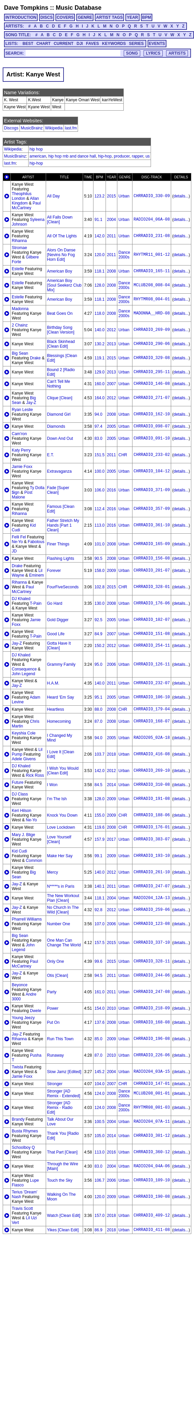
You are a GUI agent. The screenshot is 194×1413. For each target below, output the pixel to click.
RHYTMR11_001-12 (151, 254)
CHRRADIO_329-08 (151, 358)
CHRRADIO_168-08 (151, 1022)
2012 (111, 330)
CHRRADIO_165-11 (151, 271)
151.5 (99, 455)
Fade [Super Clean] (58, 490)
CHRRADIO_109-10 (151, 1180)
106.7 (99, 1180)
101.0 (99, 544)
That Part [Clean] (62, 1152)
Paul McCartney (26, 205)
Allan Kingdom (25, 200)
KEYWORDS (114, 43)
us (148, 156)
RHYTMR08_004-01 (151, 299)
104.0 (99, 1083)
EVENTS (157, 43)
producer (122, 156)
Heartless (55, 709)
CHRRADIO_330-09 (151, 196)
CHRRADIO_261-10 (151, 872)
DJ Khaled (21, 598)
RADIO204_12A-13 (151, 898)
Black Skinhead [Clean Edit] (61, 344)
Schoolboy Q (23, 1147)
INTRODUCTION (20, 17)
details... (181, 196)
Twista (17, 1067)
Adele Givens (24, 759)
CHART (43, 43)
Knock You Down (62, 815)
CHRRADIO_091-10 (151, 438)
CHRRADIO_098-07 (151, 426)
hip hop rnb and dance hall (72, 156)
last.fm (71, 128)
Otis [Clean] (57, 975)
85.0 (98, 1039)
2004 (111, 219)
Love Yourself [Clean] (59, 839)
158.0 (99, 570)
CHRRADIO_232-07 (151, 683)
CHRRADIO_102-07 (151, 619)
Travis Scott (22, 1208)
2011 (111, 236)
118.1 (99, 271)
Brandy (18, 1119)
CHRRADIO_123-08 (151, 924)
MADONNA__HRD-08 (151, 313)
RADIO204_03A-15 (151, 1071)
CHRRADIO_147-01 (151, 1083)
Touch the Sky (59, 1180)
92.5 (98, 619)
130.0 (99, 603)
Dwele (35, 1010)
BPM (146, 17)
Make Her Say (60, 855)
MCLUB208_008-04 (151, 285)
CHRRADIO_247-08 (151, 992)
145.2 (99, 1071)
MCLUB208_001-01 (151, 1093)
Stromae (19, 247)
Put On (53, 1022)
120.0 (99, 254)
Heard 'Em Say (60, 697)
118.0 (99, 313)
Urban (123, 196)
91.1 (98, 219)
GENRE (85, 17)
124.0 (99, 1093)
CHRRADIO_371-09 (151, 490)
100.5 (99, 1121)
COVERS (65, 17)
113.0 (99, 525)
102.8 (99, 587)
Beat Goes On (60, 313)
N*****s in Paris (60, 886)
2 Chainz (20, 325)
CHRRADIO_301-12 (151, 1135)
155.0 (99, 815)
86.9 (98, 1230)
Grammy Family (61, 664)
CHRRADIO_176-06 (151, 603)
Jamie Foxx (22, 466)
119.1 (99, 358)
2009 (111, 570)
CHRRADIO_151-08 (151, 634)
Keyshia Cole (24, 733)
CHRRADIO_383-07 (151, 839)
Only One (55, 961)
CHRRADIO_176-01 (151, 827)
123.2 (99, 196)
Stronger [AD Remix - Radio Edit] (60, 1108)
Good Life (56, 634)
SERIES (136, 43)
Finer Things (58, 544)
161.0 (99, 992)
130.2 (99, 344)
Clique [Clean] (59, 398)
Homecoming (59, 721)
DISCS (46, 17)
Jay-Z (31, 402)
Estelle (18, 269)
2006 (111, 664)
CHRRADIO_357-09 (151, 509)
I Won (52, 784)
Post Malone (22, 494)
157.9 (99, 839)
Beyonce (20, 985)
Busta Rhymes (25, 1131)
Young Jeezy (23, 1017)
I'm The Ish (57, 799)
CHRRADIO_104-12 (151, 471)
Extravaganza (59, 471)
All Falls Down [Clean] (60, 219)
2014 (111, 784)
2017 (111, 839)
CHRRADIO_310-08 (151, 784)
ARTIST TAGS (109, 17)
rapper (137, 156)
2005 (111, 426)
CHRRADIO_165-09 (151, 544)
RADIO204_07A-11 (151, 1121)
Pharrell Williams (27, 919)
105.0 (99, 1135)
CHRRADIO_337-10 (151, 942)
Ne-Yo (17, 541)
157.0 (99, 1215)
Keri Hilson (21, 810)
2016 (111, 490)
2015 (111, 196)
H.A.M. (53, 683)
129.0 (99, 372)
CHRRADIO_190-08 (151, 1196)
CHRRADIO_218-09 (151, 1008)
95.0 (98, 664)
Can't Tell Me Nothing (58, 384)
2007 (111, 383)
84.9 (98, 634)
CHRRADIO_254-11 (151, 645)
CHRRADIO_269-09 (151, 330)
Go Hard (54, 603)
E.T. (50, 455)
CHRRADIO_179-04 (151, 709)
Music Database (79, 7)
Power (53, 1008)
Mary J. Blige (23, 834)
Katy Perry (21, 450)
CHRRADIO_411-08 (151, 1230)
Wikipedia (54, 128)
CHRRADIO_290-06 (151, 344)
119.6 (99, 827)
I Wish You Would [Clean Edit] (63, 770)
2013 (111, 344)
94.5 (98, 975)
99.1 (98, 855)
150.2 (99, 645)
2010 (111, 1008)
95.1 (98, 697)
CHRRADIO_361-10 (151, 525)
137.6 (99, 1022)
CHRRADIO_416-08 (151, 754)
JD (14, 551)
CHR (122, 455)
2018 (111, 754)
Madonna (20, 308)
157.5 (99, 942)
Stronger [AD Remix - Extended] (63, 1093)
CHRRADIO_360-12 (151, 1152)
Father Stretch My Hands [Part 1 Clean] (63, 525)
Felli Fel (19, 537)
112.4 (99, 509)
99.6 (98, 961)
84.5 (98, 784)
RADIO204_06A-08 (151, 219)
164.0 (99, 398)
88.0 (98, 709)
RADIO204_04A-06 (151, 1166)
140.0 (99, 330)
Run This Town (60, 1039)
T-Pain (36, 603)
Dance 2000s (124, 254)
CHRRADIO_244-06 (151, 975)
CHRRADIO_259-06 (151, 909)
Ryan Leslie (22, 409)
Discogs (11, 128)
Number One (58, 924)
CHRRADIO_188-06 (151, 815)
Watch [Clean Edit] (63, 1215)
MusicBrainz (32, 128)
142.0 (99, 236)
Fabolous (36, 541)
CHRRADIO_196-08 (151, 1039)
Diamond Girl (59, 414)
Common (34, 860)
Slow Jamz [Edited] (64, 1071)
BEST (28, 43)
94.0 (98, 414)
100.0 (99, 471)
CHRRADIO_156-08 (151, 558)
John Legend (23, 673)
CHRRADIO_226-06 (151, 1055)
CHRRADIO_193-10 (151, 855)
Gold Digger (58, 619)
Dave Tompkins (26, 7)
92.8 (98, 909)
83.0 (98, 438)
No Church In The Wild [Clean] (63, 910)
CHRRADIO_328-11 (151, 961)
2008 (111, 271)
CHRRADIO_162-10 (151, 414)
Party (51, 992)
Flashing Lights (60, 558)
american (38, 156)
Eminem (36, 575)
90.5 (98, 558)
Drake (35, 358)
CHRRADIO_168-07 (151, 721)
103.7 (99, 754)
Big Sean (20, 353)
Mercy (52, 872)
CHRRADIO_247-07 (151, 886)
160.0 (99, 383)
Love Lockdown (61, 827)
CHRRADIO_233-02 (151, 455)
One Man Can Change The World (64, 942)
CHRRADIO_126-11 (151, 664)
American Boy (59, 271)
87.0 (98, 721)
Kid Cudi (19, 851)
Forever (54, 570)
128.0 (99, 285)
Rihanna (19, 240)
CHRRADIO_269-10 (151, 770)
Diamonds (56, 426)
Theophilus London (22, 196)
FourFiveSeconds (63, 587)
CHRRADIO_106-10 (151, 697)
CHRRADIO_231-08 (151, 236)
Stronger (55, 1083)
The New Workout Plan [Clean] (63, 898)
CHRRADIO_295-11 (151, 372)
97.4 (98, 426)
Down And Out (60, 438)
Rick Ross (35, 775)
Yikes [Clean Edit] (63, 1230)
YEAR (132, 17)
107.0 (99, 924)
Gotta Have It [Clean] (59, 645)
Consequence (24, 669)
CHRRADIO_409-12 (151, 1215)
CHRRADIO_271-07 (151, 398)
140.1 (99, 886)
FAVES (92, 43)
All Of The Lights (62, 236)
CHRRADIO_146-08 (151, 383)
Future (18, 782)
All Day (53, 196)
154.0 (99, 1008)
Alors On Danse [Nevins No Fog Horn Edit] (61, 255)
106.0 (99, 490)
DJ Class (20, 794)
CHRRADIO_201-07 (151, 570)
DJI (80, 43)
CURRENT (64, 43)
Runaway (55, 1055)
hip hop (36, 149)
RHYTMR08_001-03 (151, 1107)
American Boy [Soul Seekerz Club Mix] (64, 285)
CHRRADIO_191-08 (151, 799)
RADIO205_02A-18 (151, 737)
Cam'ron (19, 433)
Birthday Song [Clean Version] (60, 330)
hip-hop (105, 156)
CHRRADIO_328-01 (151, 587)
